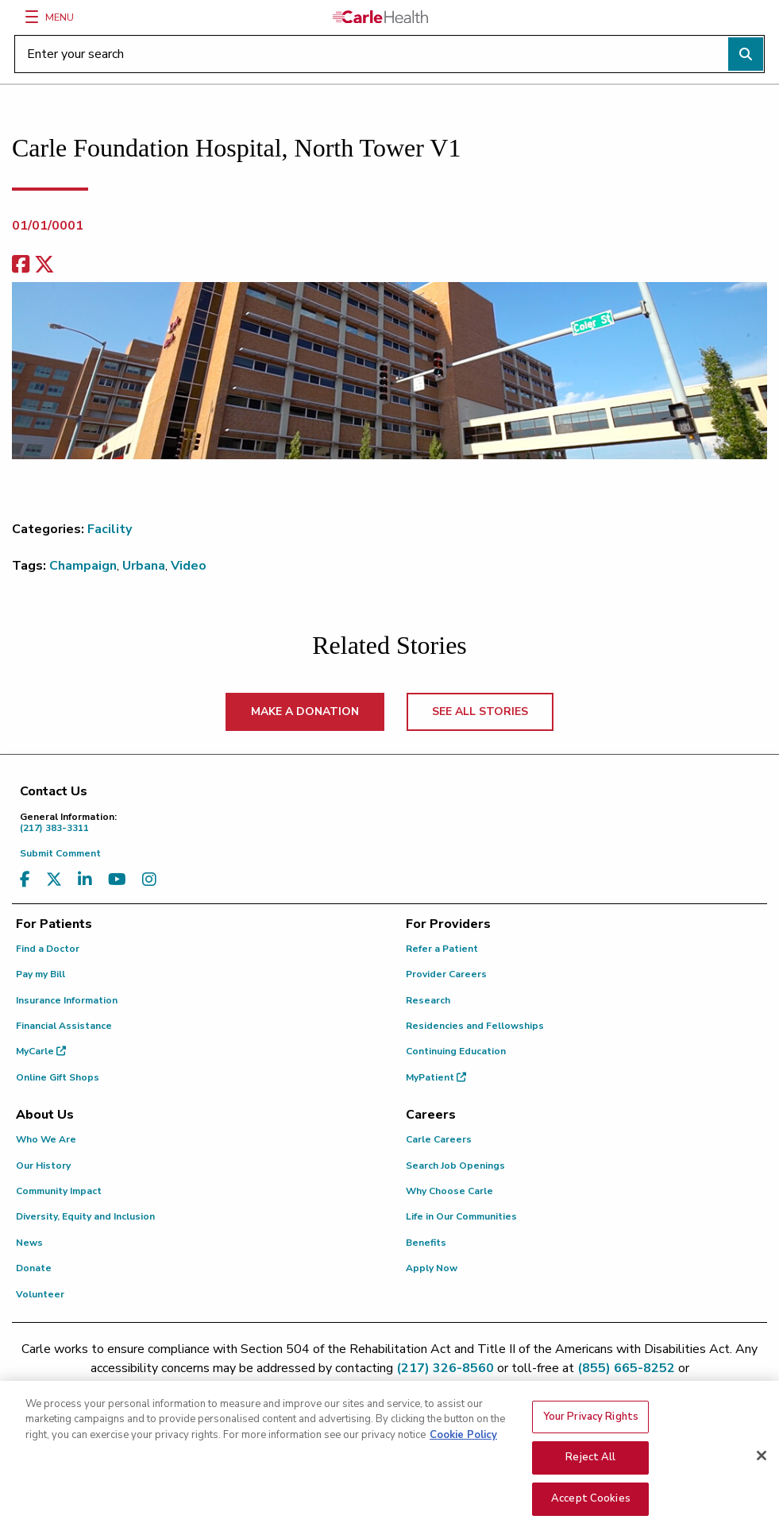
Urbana (143, 565)
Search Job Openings (455, 1165)
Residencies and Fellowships (475, 1025)
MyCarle (41, 1051)
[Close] (761, 1471)
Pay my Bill (40, 974)
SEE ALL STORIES (480, 711)
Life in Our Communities (461, 1216)
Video (188, 565)
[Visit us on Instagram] (149, 880)
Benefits (426, 1242)
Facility (109, 529)
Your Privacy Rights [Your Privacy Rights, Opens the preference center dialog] (590, 1432)
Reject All (590, 1474)
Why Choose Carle (449, 1191)
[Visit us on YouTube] (117, 880)
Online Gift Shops (57, 1077)
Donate (34, 1268)
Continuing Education (456, 1051)
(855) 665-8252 (626, 1368)
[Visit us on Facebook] (25, 880)
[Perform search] (745, 54)
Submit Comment (60, 853)
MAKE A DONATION (305, 711)
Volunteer (40, 1294)
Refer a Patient (442, 948)
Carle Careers (439, 1139)
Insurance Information (67, 1000)
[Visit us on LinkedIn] (85, 880)
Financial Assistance (64, 1025)
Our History (43, 1165)
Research (428, 1000)
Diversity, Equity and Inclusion (85, 1216)
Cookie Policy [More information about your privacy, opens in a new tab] (463, 1451)
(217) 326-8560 (445, 1368)
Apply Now (431, 1268)
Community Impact (59, 1191)
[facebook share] (20, 265)
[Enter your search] (389, 54)
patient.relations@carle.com (389, 1387)
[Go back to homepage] (380, 16)
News (29, 1242)
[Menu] (31, 16)
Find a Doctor (47, 948)
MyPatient (436, 1077)
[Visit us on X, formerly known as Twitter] (54, 880)
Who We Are (46, 1139)
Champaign (83, 565)
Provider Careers (446, 974)
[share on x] (44, 265)
